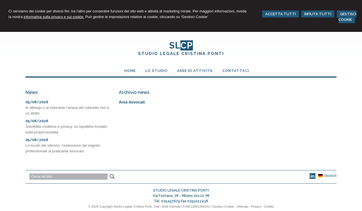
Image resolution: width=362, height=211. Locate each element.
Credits (269, 206)
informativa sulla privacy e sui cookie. (53, 17)
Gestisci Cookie (223, 206)
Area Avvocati (132, 102)
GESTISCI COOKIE (347, 17)
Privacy (256, 206)
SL (181, 45)
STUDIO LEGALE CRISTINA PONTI (181, 53)
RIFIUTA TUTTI (317, 14)
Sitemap (242, 206)
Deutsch (327, 176)
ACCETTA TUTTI (280, 14)
